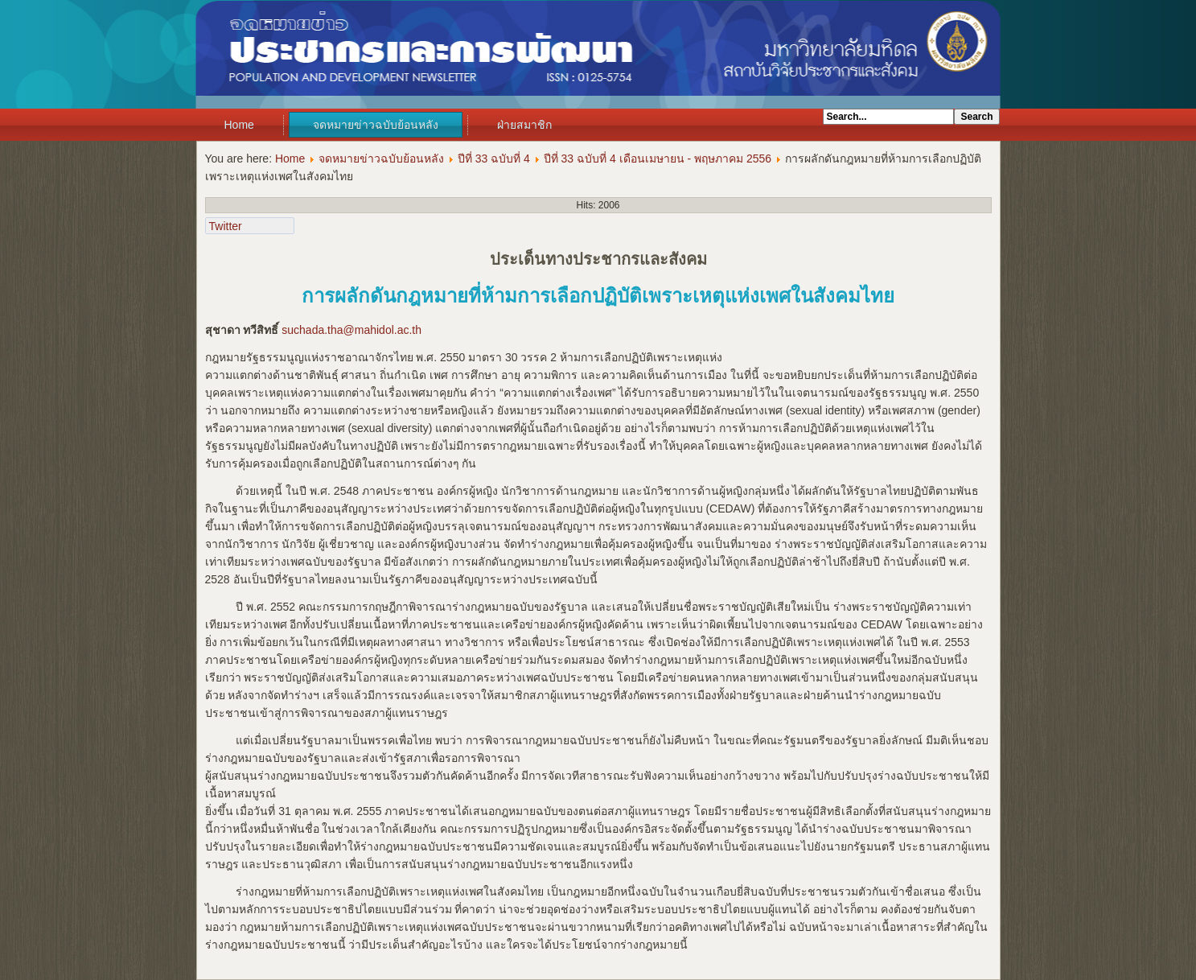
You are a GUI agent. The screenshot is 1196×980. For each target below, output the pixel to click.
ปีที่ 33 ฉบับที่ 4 (494, 158)
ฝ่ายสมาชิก (524, 124)
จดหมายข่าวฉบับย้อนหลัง (375, 124)
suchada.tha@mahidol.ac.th (351, 329)
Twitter (225, 226)
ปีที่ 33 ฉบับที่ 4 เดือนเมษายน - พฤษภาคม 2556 (657, 158)
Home (239, 124)
